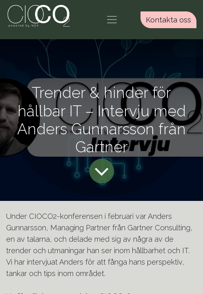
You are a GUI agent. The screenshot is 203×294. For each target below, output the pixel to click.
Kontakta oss (168, 20)
